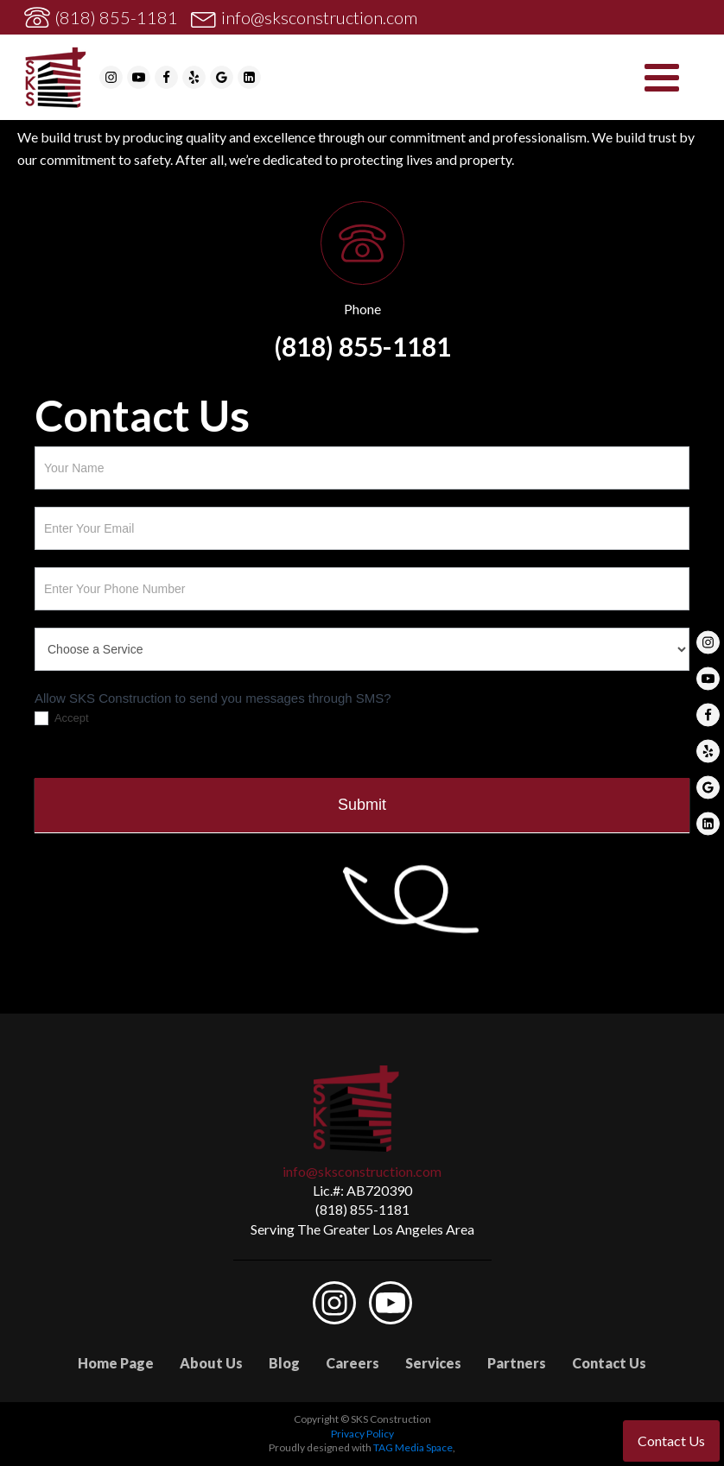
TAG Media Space (413, 1447)
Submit (362, 804)
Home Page (116, 1363)
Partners (516, 1363)
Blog (284, 1363)
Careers (352, 1363)
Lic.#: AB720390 (362, 1190)
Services (433, 1363)
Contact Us (609, 1363)
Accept (62, 718)
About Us (211, 1363)
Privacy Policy (362, 1433)
